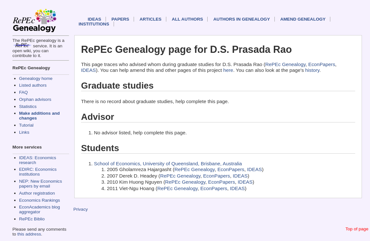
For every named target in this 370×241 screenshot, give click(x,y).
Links (24, 132)
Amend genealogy (302, 19)
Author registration (37, 193)
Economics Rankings (39, 200)
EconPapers (321, 64)
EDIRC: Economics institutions (38, 172)
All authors (187, 19)
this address (29, 234)
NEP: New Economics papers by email (40, 183)
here (228, 70)
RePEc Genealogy (285, 64)
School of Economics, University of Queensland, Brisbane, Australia (168, 163)
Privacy (80, 209)
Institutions (94, 24)
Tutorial (26, 125)
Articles (150, 19)
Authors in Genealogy (241, 19)
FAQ (23, 92)
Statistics (27, 106)
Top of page (356, 229)
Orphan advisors (35, 99)
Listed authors (32, 85)
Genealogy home (36, 78)
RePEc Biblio (32, 219)
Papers (120, 19)
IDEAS (94, 19)
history (312, 70)
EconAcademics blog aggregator (39, 209)
